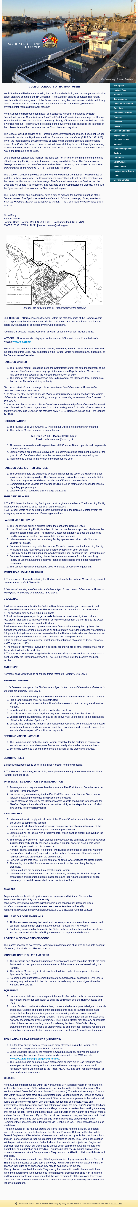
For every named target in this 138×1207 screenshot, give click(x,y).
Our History (119, 108)
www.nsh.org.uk (22, 341)
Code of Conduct (122, 131)
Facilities (118, 94)
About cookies (116, 1203)
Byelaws (118, 126)
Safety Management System (123, 150)
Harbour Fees (120, 90)
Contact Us (119, 157)
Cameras (118, 117)
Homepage (119, 85)
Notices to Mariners (123, 113)
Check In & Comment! (124, 103)
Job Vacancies (120, 99)
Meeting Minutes (121, 180)
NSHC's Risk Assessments (120, 164)
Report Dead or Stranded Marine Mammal (121, 139)
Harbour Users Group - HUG (124, 173)
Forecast (118, 122)
